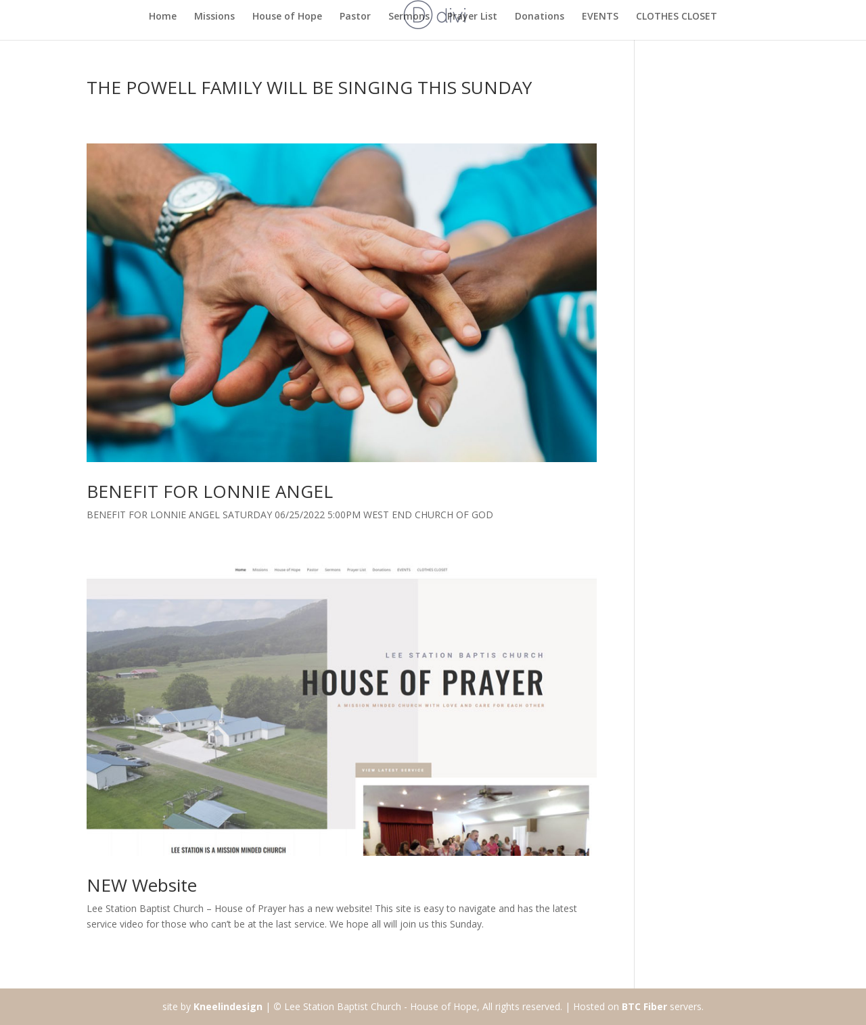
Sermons (409, 17)
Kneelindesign (228, 1006)
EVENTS (600, 17)
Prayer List (472, 17)
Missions (214, 17)
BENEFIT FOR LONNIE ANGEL (210, 491)
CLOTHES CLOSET (676, 17)
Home (163, 17)
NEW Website (142, 885)
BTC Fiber (644, 1006)
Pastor (355, 17)
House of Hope (287, 17)
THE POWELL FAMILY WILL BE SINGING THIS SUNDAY (309, 87)
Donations (539, 17)
